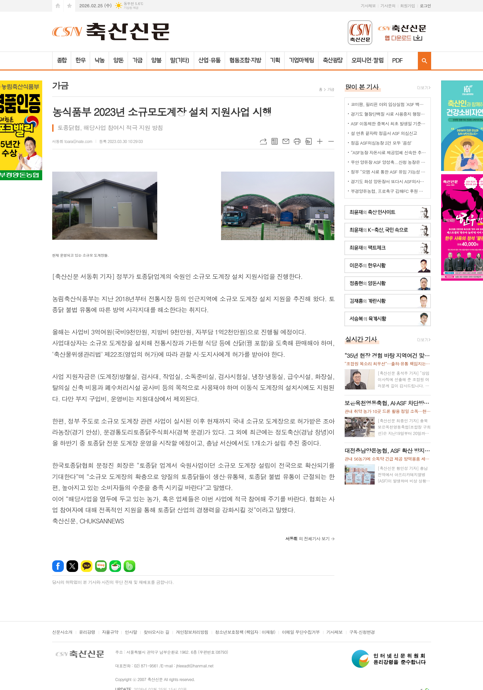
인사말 (131, 632)
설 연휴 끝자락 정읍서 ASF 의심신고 (384, 133)
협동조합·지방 (245, 60)
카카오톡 (86, 566)
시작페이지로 (57, 6)
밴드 (129, 566)
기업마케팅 (301, 60)
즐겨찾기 (69, 6)
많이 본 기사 (361, 86)
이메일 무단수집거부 (301, 632)
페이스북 (58, 566)
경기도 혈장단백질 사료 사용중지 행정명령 (389, 114)
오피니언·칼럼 (367, 60)
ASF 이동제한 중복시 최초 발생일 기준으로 (389, 123)
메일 (286, 141)
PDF (397, 60)
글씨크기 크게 (319, 141)
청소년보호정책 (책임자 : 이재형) (245, 632)
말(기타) (180, 60)
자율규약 (110, 632)
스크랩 (308, 141)
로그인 (425, 5)
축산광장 (333, 60)
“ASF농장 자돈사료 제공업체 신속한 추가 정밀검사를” (389, 152)
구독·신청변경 (362, 632)
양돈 (118, 60)
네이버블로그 (101, 566)
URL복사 (263, 141)
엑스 (72, 566)
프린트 (297, 141)
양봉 (156, 60)
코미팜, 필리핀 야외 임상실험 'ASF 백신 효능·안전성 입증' (389, 104)
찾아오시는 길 (156, 632)
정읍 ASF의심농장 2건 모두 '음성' (381, 143)
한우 (80, 60)
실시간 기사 (361, 339)
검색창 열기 (424, 60)
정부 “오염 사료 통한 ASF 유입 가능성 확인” (389, 172)
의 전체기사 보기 (307, 538)
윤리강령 (87, 632)
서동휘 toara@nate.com (72, 141)
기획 (275, 60)
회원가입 (407, 5)
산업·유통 (209, 60)
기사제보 (368, 5)
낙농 (99, 60)
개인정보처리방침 (192, 632)
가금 (137, 60)
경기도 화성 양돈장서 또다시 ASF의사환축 (389, 181)
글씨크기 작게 (331, 141)
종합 (62, 60)
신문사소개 (62, 632)
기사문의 (387, 5)
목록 (274, 141)
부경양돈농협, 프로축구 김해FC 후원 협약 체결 (389, 191)
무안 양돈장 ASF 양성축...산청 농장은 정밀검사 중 (389, 162)
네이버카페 (115, 566)
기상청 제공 (131, 8)
